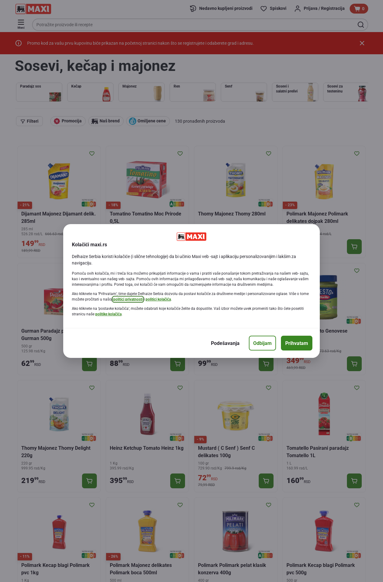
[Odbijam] (262, 343)
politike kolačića (108, 314)
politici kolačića (158, 299)
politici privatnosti (128, 299)
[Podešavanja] (225, 343)
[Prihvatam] (296, 343)
